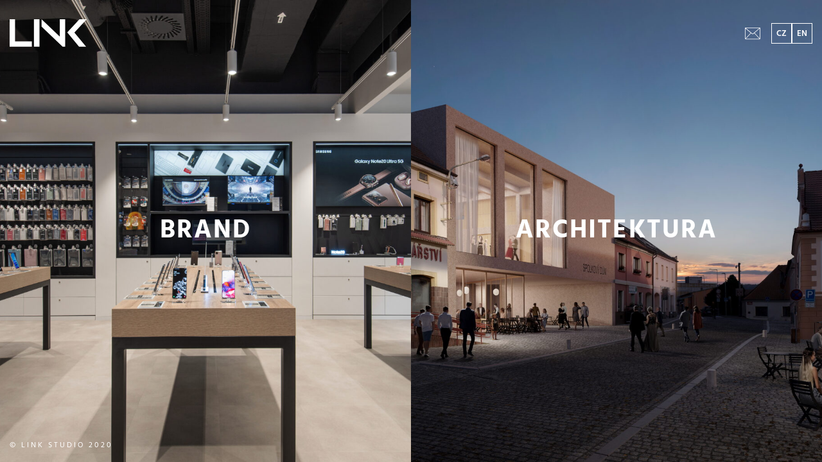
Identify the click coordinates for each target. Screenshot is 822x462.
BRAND (205, 231)
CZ (781, 33)
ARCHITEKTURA (616, 231)
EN (802, 33)
